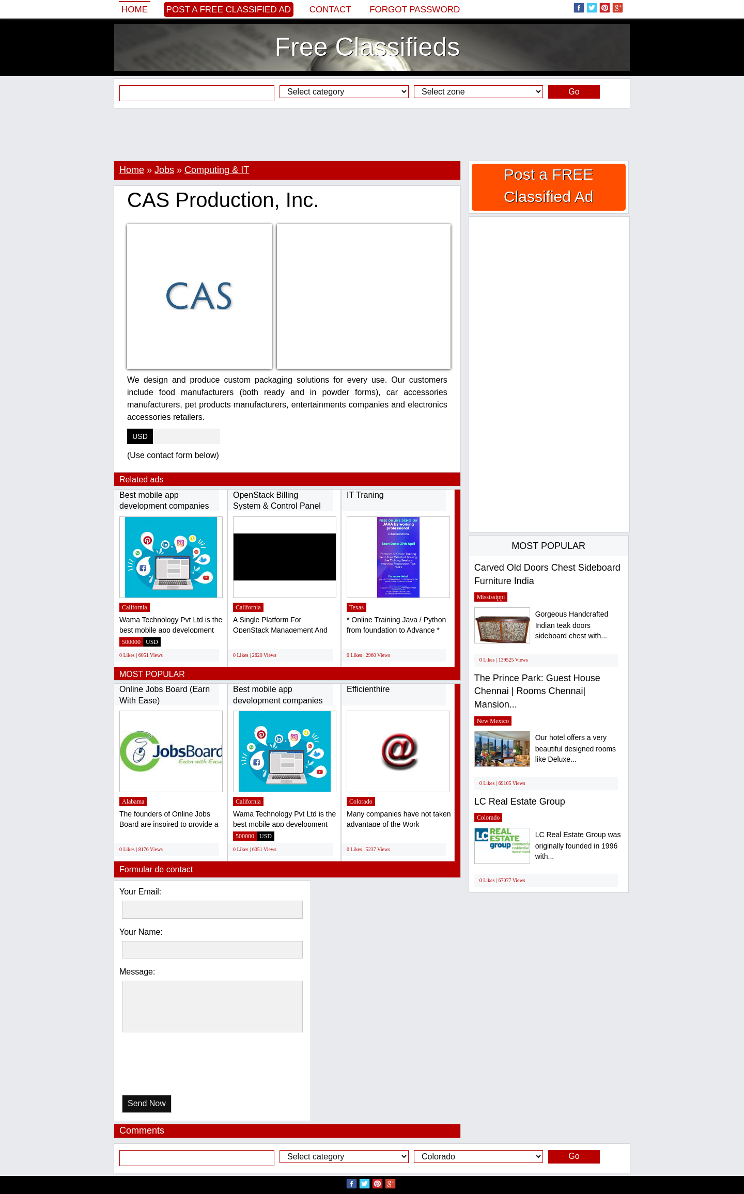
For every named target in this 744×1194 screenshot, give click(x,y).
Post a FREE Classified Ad (228, 9)
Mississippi (491, 597)
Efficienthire (368, 689)
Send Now (147, 1103)
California (134, 607)
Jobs (164, 170)
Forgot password (414, 9)
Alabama (133, 801)
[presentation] (175, 1066)
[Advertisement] (372, 134)
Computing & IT (216, 170)
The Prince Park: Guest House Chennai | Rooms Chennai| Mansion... (537, 691)
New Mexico (493, 721)
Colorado (361, 801)
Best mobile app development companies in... (164, 506)
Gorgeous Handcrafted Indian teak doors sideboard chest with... (572, 625)
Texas (356, 607)
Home (134, 9)
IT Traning (365, 495)
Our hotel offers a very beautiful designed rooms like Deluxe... (575, 748)
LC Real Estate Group (519, 801)
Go (573, 91)
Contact (330, 9)
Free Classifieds (367, 47)
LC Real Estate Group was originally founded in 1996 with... (578, 845)
